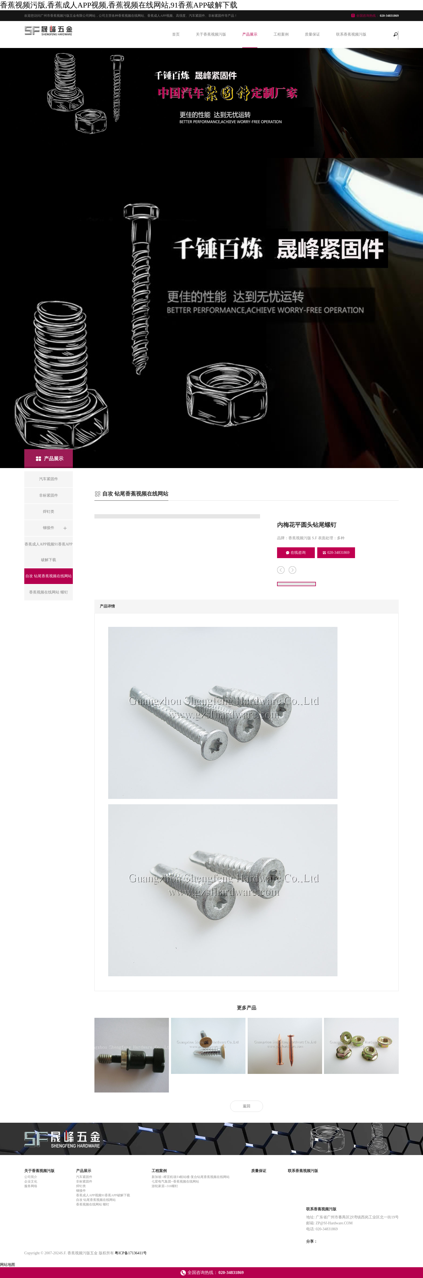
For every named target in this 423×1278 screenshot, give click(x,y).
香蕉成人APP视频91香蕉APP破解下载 (103, 1195)
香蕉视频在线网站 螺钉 (92, 1204)
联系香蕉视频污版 (351, 34)
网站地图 (7, 1265)
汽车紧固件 (84, 1177)
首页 (176, 34)
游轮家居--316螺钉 (165, 1186)
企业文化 (30, 1181)
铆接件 (81, 1191)
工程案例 (281, 34)
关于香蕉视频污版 (211, 34)
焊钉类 (81, 1186)
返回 (246, 1106)
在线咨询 (296, 553)
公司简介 (30, 1177)
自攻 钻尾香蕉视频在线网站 (96, 1200)
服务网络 (30, 1186)
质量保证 (312, 34)
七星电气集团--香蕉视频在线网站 (175, 1181)
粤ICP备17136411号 (131, 1253)
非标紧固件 (84, 1181)
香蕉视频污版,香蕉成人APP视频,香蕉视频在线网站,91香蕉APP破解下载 (118, 5)
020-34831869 (336, 553)
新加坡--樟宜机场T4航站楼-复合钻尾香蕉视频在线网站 (191, 1177)
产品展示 (249, 34)
